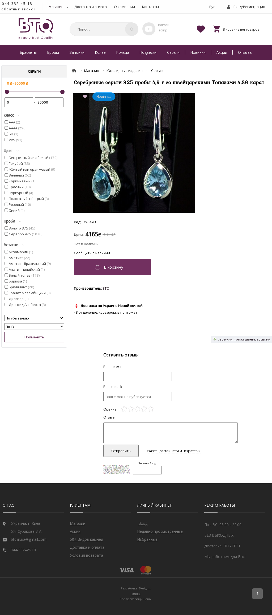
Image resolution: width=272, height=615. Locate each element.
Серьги (173, 52)
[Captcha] (147, 470)
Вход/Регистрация (249, 6)
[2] (131, 409)
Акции (221, 52)
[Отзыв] (137, 376)
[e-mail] (137, 396)
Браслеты (28, 52)
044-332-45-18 (17, 3)
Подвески (148, 52)
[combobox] (103, 29)
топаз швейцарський (252, 339)
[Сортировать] (34, 318)
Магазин (56, 6)
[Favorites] (201, 29)
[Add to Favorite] (86, 97)
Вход (142, 523)
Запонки (77, 52)
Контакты (150, 6)
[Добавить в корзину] (113, 267)
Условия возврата (86, 555)
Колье (100, 52)
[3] (137, 409)
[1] (124, 409)
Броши (53, 52)
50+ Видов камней (86, 539)
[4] (144, 409)
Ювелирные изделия (125, 70)
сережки (225, 339)
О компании (124, 6)
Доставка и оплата (90, 6)
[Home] (74, 71)
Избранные (147, 539)
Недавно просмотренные (160, 531)
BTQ (106, 288)
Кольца (122, 52)
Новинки (198, 52)
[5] (150, 409)
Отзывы (245, 52)
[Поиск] (131, 29)
